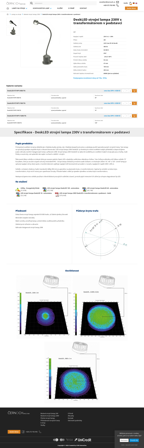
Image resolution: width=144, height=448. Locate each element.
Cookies (123, 445)
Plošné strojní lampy (48, 418)
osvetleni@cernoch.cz (107, 2)
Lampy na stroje (19, 8)
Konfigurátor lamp (42, 8)
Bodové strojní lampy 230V (50, 416)
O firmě (71, 8)
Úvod (7, 8)
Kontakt (83, 8)
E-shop (43, 423)
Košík (127, 3)
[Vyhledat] (31, 3)
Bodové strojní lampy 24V (49, 413)
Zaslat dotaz (131, 8)
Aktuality (71, 416)
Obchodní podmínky (75, 421)
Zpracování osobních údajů (131, 445)
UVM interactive (81, 445)
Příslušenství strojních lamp (50, 421)
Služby (60, 8)
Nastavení (124, 440)
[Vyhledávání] (65, 3)
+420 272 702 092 (109, 5)
